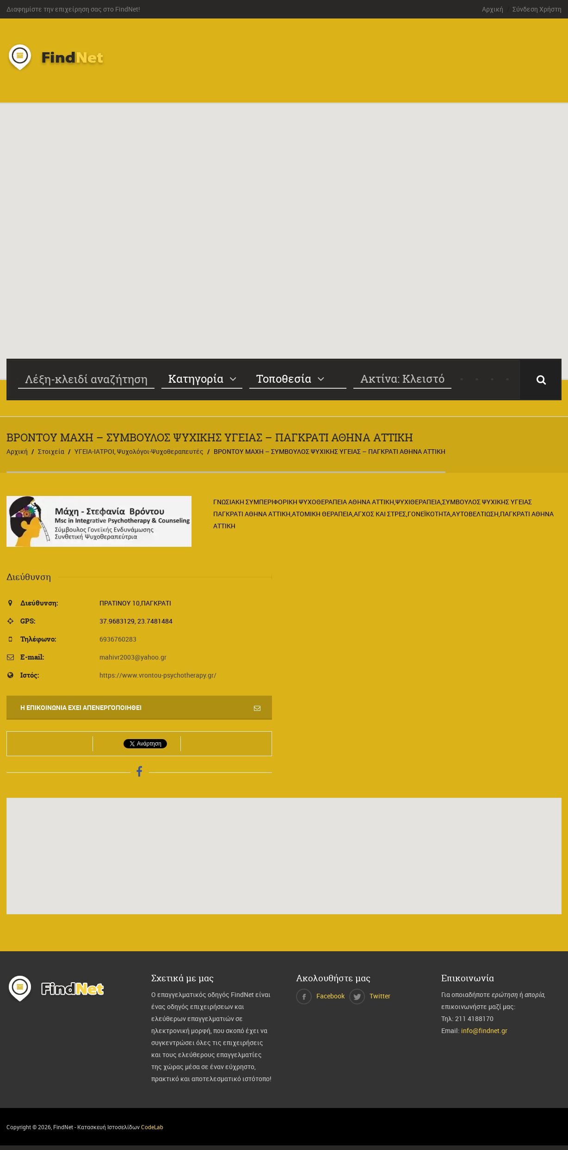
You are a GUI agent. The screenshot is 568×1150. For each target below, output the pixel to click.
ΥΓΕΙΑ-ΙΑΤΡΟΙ (94, 451)
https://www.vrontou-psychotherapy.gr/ (157, 675)
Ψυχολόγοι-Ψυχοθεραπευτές (160, 451)
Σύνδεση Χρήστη (537, 9)
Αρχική (492, 9)
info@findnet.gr (484, 1030)
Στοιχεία (51, 451)
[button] (284, 232)
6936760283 (117, 639)
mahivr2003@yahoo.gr (133, 657)
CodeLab (152, 1127)
